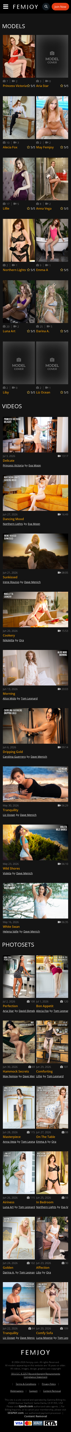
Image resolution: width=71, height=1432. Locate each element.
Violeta (7, 873)
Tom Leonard (29, 698)
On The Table (45, 1137)
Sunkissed (10, 577)
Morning (9, 694)
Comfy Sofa (44, 1333)
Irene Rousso (11, 582)
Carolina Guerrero (14, 756)
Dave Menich (32, 582)
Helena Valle (11, 931)
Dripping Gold (13, 752)
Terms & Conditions (26, 1384)
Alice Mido (9, 698)
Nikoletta (8, 640)
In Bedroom (44, 1202)
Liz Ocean (43, 392)
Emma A (42, 270)
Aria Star (42, 86)
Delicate (8, 460)
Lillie (6, 208)
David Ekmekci (28, 1011)
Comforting (44, 1071)
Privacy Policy (49, 1384)
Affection (42, 1267)
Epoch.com (26, 1406)
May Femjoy (45, 147)
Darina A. (42, 331)
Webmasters (16, 1391)
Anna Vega (43, 208)
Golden (8, 1267)
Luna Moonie (44, 1338)
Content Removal (52, 1391)
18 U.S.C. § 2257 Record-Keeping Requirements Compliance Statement (35, 1375)
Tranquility (10, 810)
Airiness (8, 1202)
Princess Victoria (15, 86)
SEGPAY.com (16, 1412)
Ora (21, 640)
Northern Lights (14, 270)
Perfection (10, 1006)
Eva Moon (35, 465)
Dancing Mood (13, 519)
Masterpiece (12, 1137)
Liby (6, 392)
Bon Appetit (44, 1006)
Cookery (9, 635)
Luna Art (9, 331)
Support (33, 1391)
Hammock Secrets (16, 1071)
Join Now (60, 7)
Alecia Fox (10, 147)
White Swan (11, 927)
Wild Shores (11, 868)
